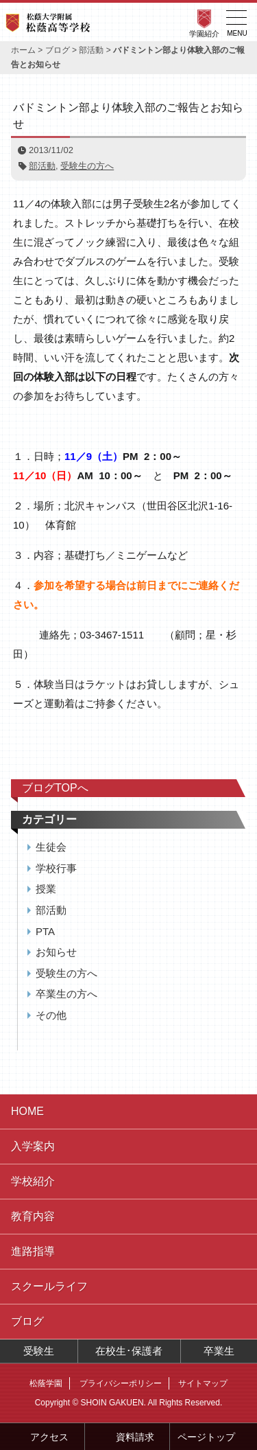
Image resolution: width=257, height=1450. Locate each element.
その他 (51, 1015)
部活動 (91, 50)
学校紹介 (33, 1181)
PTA (45, 931)
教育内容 (33, 1216)
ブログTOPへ (55, 788)
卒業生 (219, 1351)
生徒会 (51, 847)
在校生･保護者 (128, 1351)
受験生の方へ (87, 166)
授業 (46, 889)
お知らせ (56, 952)
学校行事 (56, 868)
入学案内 (33, 1146)
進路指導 (33, 1251)
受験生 (38, 1351)
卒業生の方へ (66, 994)
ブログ (57, 50)
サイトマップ (203, 1383)
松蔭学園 (45, 1383)
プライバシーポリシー (120, 1383)
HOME (27, 1111)
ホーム (23, 50)
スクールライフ (49, 1286)
